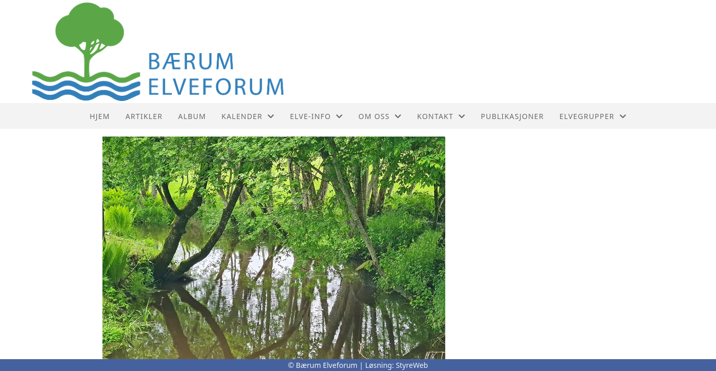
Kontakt (441, 116)
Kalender (247, 116)
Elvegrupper (593, 116)
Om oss (379, 116)
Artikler (144, 116)
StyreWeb (412, 365)
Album (192, 116)
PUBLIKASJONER (512, 116)
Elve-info (316, 116)
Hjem (100, 116)
